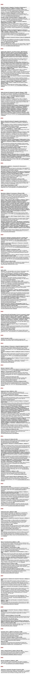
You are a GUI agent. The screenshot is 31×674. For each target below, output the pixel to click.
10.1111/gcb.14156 (7, 279)
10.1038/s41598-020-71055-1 (7, 220)
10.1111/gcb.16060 (10, 130)
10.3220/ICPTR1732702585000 (12, 74)
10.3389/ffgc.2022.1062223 (9, 126)
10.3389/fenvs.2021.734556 (6, 177)
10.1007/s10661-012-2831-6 (7, 379)
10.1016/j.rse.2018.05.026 (6, 302)
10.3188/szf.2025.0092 (21, 34)
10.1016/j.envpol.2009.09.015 (14, 505)
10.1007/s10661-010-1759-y (23, 479)
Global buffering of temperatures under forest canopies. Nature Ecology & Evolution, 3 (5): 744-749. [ (15, 239)
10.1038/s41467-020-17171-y (23, 213)
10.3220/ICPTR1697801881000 (7, 103)
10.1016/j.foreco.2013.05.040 (23, 349)
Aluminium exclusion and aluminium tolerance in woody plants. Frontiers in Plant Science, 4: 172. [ (15, 369)
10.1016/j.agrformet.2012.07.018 (7, 433)
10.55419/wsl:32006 (5, 152)
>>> (8, 11)
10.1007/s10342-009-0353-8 (19, 501)
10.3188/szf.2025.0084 (8, 41)
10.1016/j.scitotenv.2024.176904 (16, 79)
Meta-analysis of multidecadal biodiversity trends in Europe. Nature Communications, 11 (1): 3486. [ (15, 206)
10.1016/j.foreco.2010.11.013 (20, 474)
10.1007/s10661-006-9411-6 (8, 603)
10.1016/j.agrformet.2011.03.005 (7, 442)
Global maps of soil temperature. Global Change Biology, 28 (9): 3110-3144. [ (15, 129)
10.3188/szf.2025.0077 (15, 11)
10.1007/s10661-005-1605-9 (10, 640)
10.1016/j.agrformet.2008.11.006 (7, 528)
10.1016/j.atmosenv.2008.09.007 (7, 572)
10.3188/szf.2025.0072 (13, 20)
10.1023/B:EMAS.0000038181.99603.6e (9, 654)
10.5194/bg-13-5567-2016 (6, 322)
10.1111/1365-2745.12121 (21, 384)
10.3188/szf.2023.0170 (16, 95)
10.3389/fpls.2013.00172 (19, 370)
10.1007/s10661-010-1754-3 (9, 448)
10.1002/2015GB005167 (6, 327)
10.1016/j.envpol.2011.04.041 (17, 458)
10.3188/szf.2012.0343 (13, 404)
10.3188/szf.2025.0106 (10, 45)
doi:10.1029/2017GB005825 (15, 294)
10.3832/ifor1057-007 (5, 362)
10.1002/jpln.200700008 (17, 555)
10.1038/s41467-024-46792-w (7, 60)
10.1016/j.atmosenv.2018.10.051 (22, 258)
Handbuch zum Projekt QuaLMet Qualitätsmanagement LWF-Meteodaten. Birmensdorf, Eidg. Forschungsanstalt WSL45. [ (13, 339)
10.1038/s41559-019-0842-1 (21, 240)
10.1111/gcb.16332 (10, 145)
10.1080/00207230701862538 (7, 567)
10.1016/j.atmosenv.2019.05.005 (22, 247)
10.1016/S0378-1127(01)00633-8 (13, 663)
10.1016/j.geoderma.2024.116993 (14, 66)
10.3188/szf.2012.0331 (9, 394)
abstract (21, 11)
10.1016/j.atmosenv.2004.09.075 (7, 635)
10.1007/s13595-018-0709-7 (7, 308)
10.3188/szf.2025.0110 (10, 15)
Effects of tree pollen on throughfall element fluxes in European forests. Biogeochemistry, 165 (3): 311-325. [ (15, 110)
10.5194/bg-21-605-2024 (23, 85)
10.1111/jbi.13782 (7, 231)
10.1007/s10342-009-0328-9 (19, 496)
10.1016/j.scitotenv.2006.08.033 (7, 619)
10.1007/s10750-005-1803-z (7, 625)
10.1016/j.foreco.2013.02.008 (23, 374)
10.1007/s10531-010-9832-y (20, 489)
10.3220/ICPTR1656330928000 (7, 137)
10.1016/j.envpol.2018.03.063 (14, 283)
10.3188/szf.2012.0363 (5, 399)
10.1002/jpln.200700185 (10, 550)
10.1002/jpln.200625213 (6, 545)
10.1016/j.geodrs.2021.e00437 (8, 170)
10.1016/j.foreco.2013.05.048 (21, 355)
